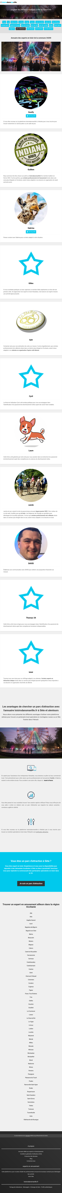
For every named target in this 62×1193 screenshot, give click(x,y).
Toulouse (31, 1109)
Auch (31, 923)
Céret (31, 972)
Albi (31, 913)
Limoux (31, 1025)
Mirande (31, 1046)
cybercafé (48, 22)
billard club (14, 22)
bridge (26, 22)
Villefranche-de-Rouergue (31, 1119)
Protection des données (31, 1156)
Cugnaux (31, 986)
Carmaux (31, 958)
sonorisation (39, 28)
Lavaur (31, 1014)
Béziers (31, 941)
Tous (4, 22)
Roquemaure (31, 1091)
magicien (11, 28)
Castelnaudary (31, 962)
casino (32, 22)
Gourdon (31, 1004)
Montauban (31, 1053)
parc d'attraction (20, 28)
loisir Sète (31, 1176)
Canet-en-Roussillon (31, 951)
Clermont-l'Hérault (31, 976)
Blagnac (31, 944)
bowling (21, 22)
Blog (31, 1158)
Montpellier (31, 1056)
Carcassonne (31, 955)
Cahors (31, 948)
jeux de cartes (25, 25)
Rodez (31, 1088)
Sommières (31, 1102)
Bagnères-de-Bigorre (31, 927)
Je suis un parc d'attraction (31, 883)
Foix (31, 997)
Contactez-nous (31, 1161)
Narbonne (31, 1063)
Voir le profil (31, 116)
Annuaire (20, 1151)
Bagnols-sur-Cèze (31, 930)
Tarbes (31, 1105)
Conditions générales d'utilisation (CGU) (31, 1154)
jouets (51, 25)
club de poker (39, 22)
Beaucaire (31, 937)
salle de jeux (30, 28)
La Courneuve (31, 1011)
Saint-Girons (31, 1098)
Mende (31, 1039)
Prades (31, 1081)
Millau (31, 1042)
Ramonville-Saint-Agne (31, 1084)
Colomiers (31, 979)
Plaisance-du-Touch (31, 1077)
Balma (31, 934)
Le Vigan (31, 1021)
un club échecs (48, 28)
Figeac (31, 990)
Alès (31, 916)
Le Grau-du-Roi (31, 1018)
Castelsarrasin (31, 965)
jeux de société (43, 25)
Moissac (31, 1049)
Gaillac (31, 1000)
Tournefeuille (31, 1112)
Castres (31, 969)
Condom (31, 983)
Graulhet (30, 1007)
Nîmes (31, 1067)
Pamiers (31, 1070)
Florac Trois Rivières (31, 993)
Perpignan (31, 1074)
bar (8, 22)
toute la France (48, 780)
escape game (5, 25)
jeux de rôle (34, 25)
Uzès (31, 1116)
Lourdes (31, 1032)
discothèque (55, 22)
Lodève (31, 1028)
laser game (58, 25)
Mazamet (31, 1035)
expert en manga (15, 25)
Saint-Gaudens (31, 1095)
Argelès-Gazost (31, 920)
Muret (31, 1060)
